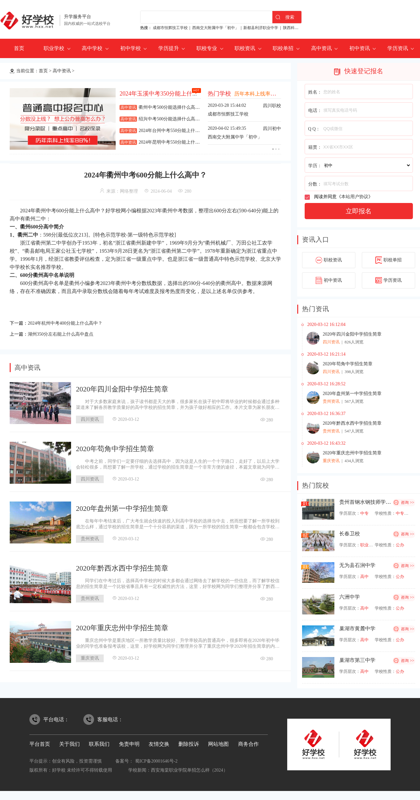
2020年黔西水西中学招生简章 (122, 566)
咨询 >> (407, 502)
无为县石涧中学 (357, 565)
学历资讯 (397, 48)
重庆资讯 (90, 656)
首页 (19, 48)
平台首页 (39, 744)
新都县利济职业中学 (260, 27)
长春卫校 (349, 533)
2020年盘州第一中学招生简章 (122, 506)
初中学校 (130, 48)
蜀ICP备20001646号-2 (156, 761)
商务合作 (248, 744)
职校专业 (206, 48)
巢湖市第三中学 (357, 660)
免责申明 (129, 744)
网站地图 (218, 744)
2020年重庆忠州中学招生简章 (122, 626)
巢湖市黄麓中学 (357, 628)
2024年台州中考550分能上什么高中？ (176, 130)
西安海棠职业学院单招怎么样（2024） (189, 770)
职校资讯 (245, 48)
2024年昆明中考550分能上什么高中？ (176, 142)
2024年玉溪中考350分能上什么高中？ (167, 93)
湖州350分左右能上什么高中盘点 (65, 332)
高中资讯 (321, 48)
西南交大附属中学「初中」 (215, 27)
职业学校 (54, 48)
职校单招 (283, 48)
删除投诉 (188, 744)
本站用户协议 (354, 196)
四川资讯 (90, 417)
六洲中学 (349, 597)
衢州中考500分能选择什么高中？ (171, 107)
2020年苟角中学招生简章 (115, 447)
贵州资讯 (90, 536)
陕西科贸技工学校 (298, 27)
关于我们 (69, 744)
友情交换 (159, 744)
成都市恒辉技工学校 (170, 27)
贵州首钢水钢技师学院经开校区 (375, 502)
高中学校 (92, 48)
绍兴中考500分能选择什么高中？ (171, 118)
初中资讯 (359, 48)
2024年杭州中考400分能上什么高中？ (70, 322)
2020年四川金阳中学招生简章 (122, 387)
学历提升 (168, 48)
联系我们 (99, 744)
